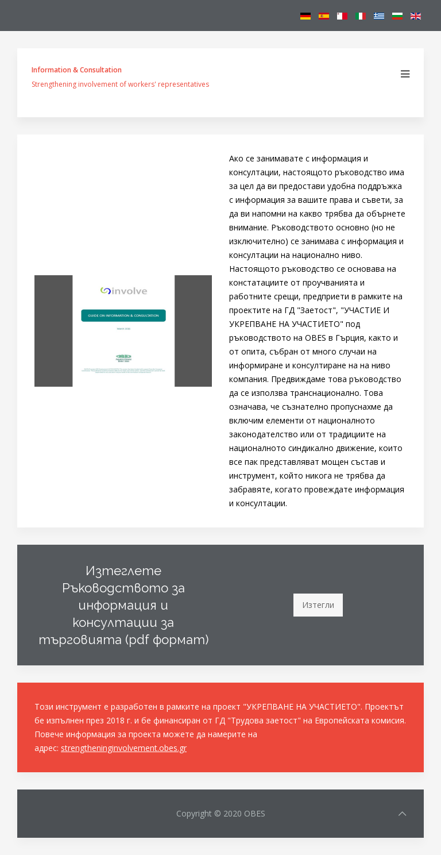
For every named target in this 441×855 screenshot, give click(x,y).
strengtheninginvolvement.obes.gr (124, 747)
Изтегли (318, 604)
